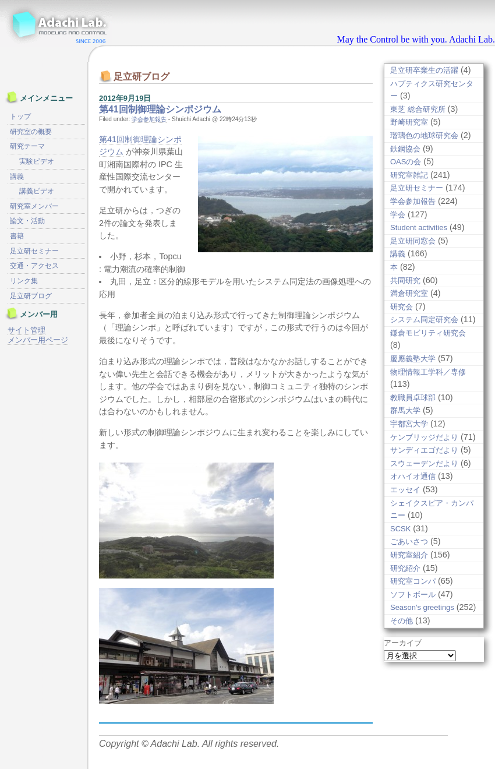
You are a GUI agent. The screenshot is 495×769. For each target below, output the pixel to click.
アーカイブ (403, 643)
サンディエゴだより (424, 450)
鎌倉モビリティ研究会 (428, 333)
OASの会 (405, 161)
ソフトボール (413, 594)
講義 (397, 253)
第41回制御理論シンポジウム (160, 109)
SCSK (400, 528)
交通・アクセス (34, 266)
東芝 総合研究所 (418, 109)
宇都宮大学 (409, 423)
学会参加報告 (149, 119)
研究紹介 (405, 568)
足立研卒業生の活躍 (424, 70)
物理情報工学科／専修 (428, 372)
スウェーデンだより (424, 463)
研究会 (401, 306)
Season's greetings (422, 607)
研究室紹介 (409, 555)
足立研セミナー (416, 188)
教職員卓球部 (413, 397)
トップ (20, 116)
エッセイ (405, 489)
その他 (401, 620)
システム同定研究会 (424, 319)
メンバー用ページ (38, 340)
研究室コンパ (413, 581)
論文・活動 (27, 221)
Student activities (418, 227)
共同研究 (405, 280)
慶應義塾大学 (413, 358)
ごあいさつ (409, 541)
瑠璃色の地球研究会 (424, 135)
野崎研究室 (409, 122)
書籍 (17, 236)
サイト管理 (26, 330)
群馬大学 (405, 410)
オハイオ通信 (413, 476)
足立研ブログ (31, 296)
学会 (397, 214)
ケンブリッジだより (424, 437)
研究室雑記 (409, 175)
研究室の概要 (31, 132)
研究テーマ (27, 146)
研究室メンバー (34, 206)
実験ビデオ (36, 161)
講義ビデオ (36, 191)
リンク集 (24, 281)
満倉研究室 (409, 293)
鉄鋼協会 (405, 148)
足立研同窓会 (413, 241)
